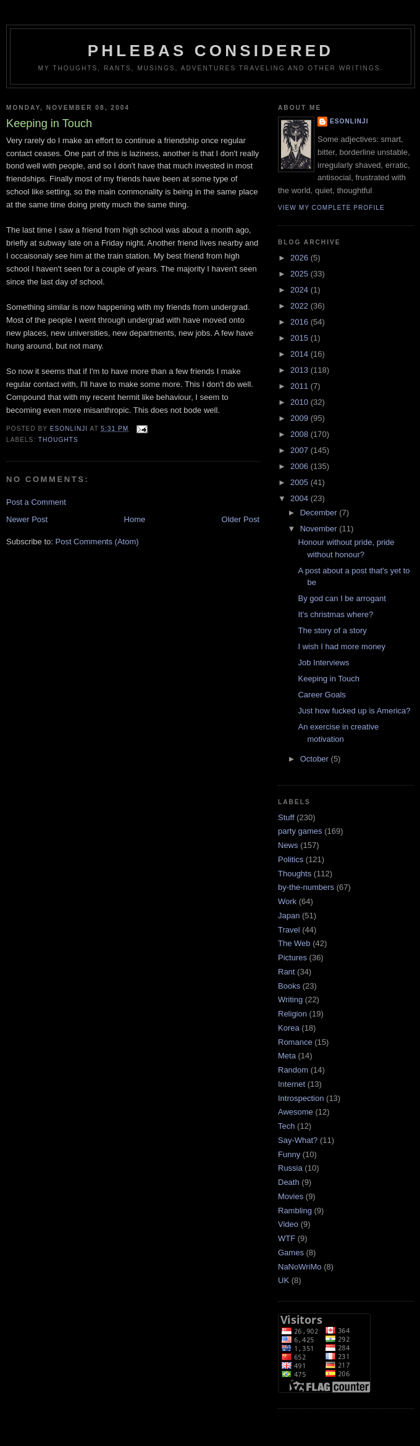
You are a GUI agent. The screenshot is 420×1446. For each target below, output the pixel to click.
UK (283, 1280)
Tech (286, 1126)
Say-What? (297, 1140)
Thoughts (58, 439)
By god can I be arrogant (341, 598)
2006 (300, 466)
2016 (300, 321)
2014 (300, 354)
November (320, 528)
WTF (286, 1238)
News (288, 845)
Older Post (240, 519)
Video (288, 1224)
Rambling (295, 1210)
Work (287, 901)
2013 (300, 370)
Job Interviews (323, 662)
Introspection (301, 1098)
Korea (289, 1028)
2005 (300, 482)
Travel (289, 929)
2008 (300, 434)
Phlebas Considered (211, 50)
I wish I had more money (341, 646)
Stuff (286, 817)
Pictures (292, 957)
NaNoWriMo (300, 1266)
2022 (300, 305)
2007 (300, 450)
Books (289, 986)
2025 (300, 273)
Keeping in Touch (328, 678)
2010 (300, 402)
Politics (290, 859)
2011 (300, 386)
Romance (295, 1042)
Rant (286, 971)
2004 (300, 498)
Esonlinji (349, 121)
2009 (300, 418)
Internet (291, 1084)
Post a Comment (36, 502)
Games (291, 1252)
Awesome (295, 1111)
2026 (300, 257)
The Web (294, 943)
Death (289, 1182)
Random (293, 1069)
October (315, 758)
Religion (292, 1013)
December (320, 512)
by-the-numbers (306, 887)
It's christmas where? (335, 614)
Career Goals (321, 694)
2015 (300, 338)
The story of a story (332, 630)
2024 (300, 289)
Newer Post (27, 519)
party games (300, 831)
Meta (287, 1055)
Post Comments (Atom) (97, 541)
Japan (289, 915)
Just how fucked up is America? (354, 710)
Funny (289, 1154)
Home (135, 519)
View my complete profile (331, 207)
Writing (290, 999)
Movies (290, 1196)
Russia (290, 1168)
